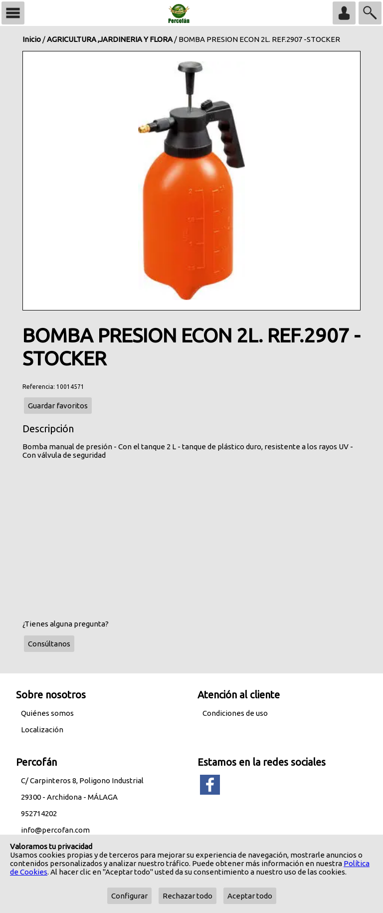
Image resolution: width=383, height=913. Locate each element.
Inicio (31, 39)
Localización (42, 729)
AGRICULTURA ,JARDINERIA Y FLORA (110, 39)
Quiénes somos (47, 713)
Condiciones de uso (235, 713)
